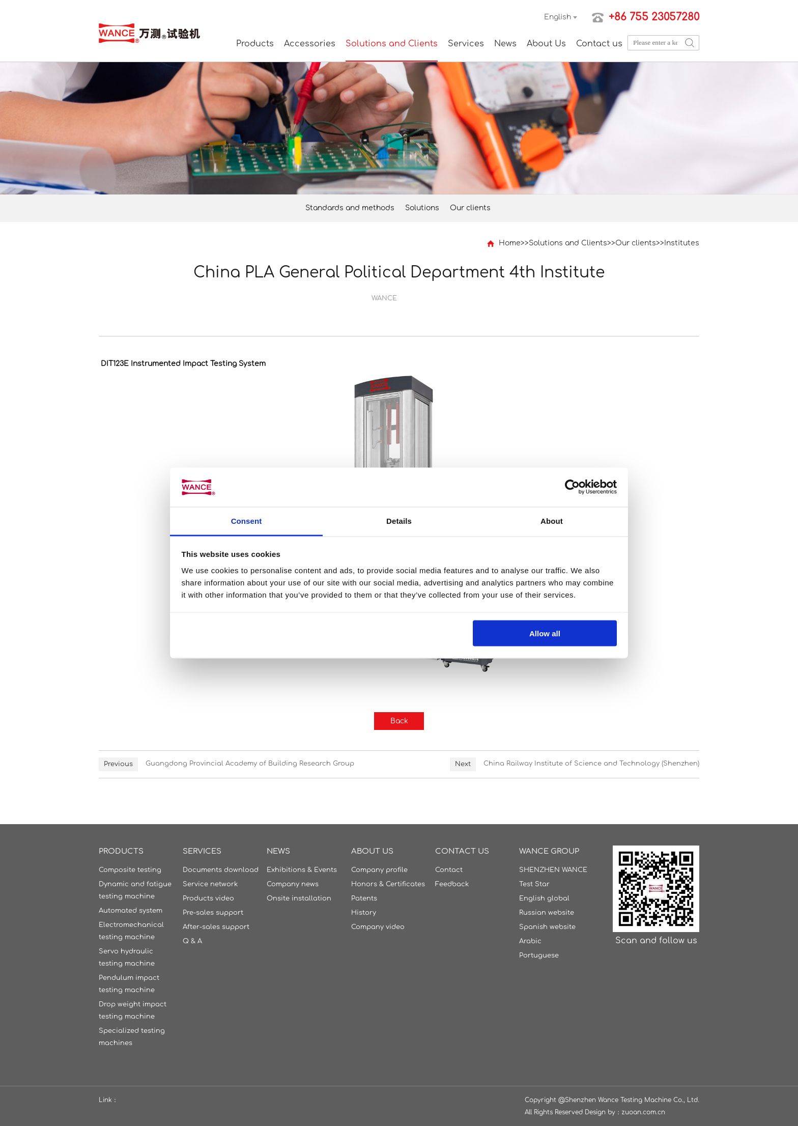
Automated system (130, 910)
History (363, 912)
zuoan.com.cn (643, 1112)
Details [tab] (399, 520)
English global (544, 898)
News (505, 43)
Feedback (452, 884)
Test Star (534, 884)
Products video (208, 898)
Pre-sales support (213, 912)
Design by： (603, 1112)
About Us (546, 43)
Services (466, 43)
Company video (378, 927)
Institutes (681, 243)
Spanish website (547, 927)
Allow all (544, 633)
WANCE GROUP (549, 851)
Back (399, 721)
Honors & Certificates (388, 884)
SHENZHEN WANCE (553, 870)
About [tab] (551, 520)
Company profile (379, 870)
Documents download (221, 870)
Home (510, 243)
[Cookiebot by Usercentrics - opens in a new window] (572, 487)
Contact (449, 870)
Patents (364, 898)
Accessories (309, 43)
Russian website (546, 912)
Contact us (599, 43)
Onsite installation (299, 898)
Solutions (422, 208)
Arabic (530, 941)
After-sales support (216, 927)
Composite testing (130, 870)
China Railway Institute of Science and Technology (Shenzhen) (591, 763)
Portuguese (539, 955)
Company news (293, 884)
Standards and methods (349, 208)
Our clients (470, 208)
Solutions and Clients (392, 43)
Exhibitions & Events (302, 870)
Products (255, 43)
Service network (210, 884)
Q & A (192, 941)
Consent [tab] (246, 520)
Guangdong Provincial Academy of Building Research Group (250, 763)
